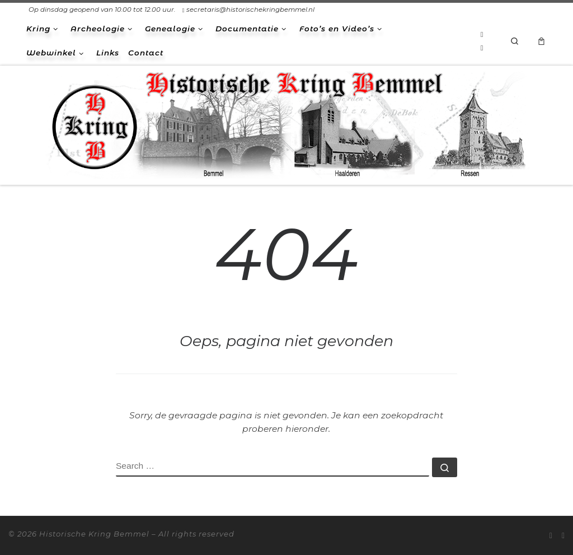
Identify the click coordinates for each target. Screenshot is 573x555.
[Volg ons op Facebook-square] (482, 47)
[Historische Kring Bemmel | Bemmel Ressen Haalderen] (286, 123)
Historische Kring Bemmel (94, 533)
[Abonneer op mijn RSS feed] (482, 34)
